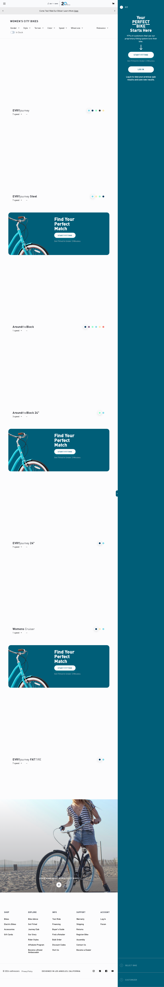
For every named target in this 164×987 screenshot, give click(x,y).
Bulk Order (57, 939)
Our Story (32, 934)
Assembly (80, 939)
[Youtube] (113, 971)
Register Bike (82, 934)
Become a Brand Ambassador (35, 951)
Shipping (80, 924)
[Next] (115, 10)
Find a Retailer (58, 934)
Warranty (80, 919)
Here (76, 11)
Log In (103, 919)
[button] (14, 28)
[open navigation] (4, 3)
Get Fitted (32, 924)
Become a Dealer (83, 950)
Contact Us (81, 945)
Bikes (6, 919)
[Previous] (3, 10)
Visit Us (55, 950)
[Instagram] (94, 971)
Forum (103, 924)
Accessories (9, 929)
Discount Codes (59, 945)
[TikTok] (100, 971)
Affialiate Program (36, 945)
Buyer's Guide (58, 929)
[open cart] (113, 3)
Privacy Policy (27, 971)
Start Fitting (65, 235)
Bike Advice (33, 919)
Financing (56, 924)
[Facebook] (106, 971)
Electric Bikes (10, 924)
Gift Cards (8, 934)
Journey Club (33, 929)
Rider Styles (33, 939)
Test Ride (56, 919)
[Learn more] (58, 884)
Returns (79, 929)
